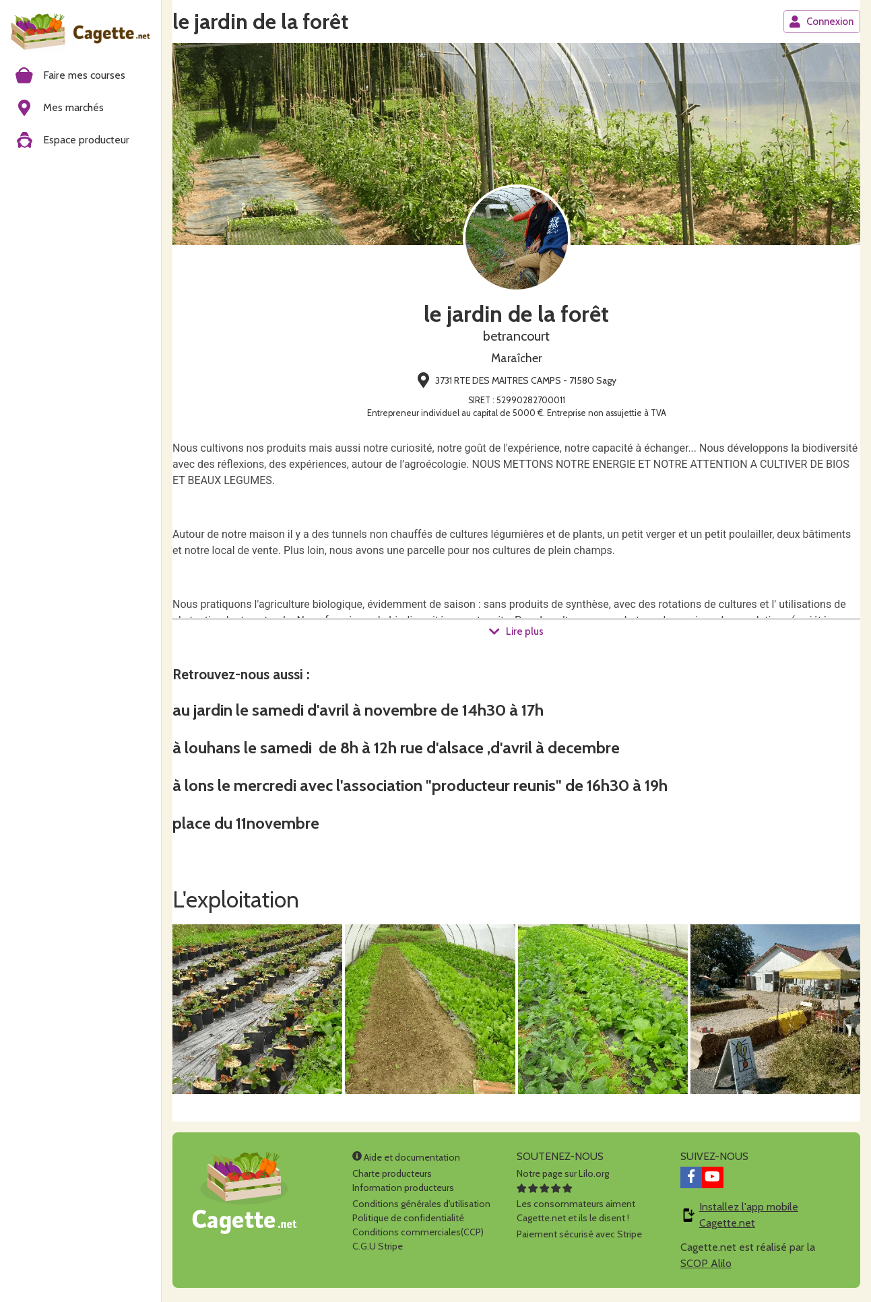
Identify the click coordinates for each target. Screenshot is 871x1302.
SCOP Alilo (706, 1266)
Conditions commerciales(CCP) (418, 1235)
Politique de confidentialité (408, 1221)
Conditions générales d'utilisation (421, 1207)
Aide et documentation (406, 1161)
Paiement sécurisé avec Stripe (579, 1237)
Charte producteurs (392, 1177)
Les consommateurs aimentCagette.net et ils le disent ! (576, 1207)
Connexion (821, 21)
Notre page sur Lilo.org (563, 1177)
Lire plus (516, 632)
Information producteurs (403, 1191)
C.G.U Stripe (377, 1249)
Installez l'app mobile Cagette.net (748, 1218)
